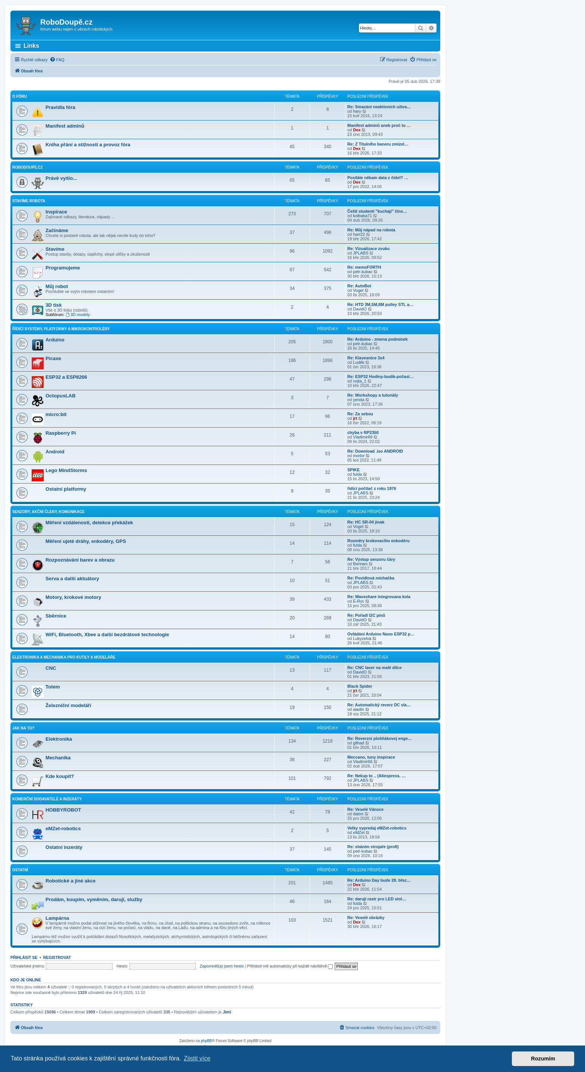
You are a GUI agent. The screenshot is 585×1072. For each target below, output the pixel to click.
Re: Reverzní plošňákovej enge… (379, 738)
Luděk (358, 362)
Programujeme (63, 268)
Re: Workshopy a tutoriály (372, 395)
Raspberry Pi (61, 433)
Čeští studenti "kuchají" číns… (377, 211)
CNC (51, 668)
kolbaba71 (362, 215)
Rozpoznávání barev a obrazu (80, 560)
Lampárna (57, 918)
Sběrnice (56, 616)
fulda (357, 474)
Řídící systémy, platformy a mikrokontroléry (61, 329)
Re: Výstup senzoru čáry (371, 559)
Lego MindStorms (66, 470)
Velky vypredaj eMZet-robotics (376, 828)
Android (55, 451)
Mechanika (58, 757)
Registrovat (57, 957)
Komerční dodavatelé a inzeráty (47, 799)
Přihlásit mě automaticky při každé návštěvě (290, 966)
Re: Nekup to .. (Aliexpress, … (376, 775)
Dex (356, 130)
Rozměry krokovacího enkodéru (378, 540)
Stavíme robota (28, 201)
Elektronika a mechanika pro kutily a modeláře (63, 657)
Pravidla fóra (60, 107)
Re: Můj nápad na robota (371, 230)
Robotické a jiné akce (71, 881)
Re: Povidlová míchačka (370, 578)
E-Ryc (358, 601)
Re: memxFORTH (364, 267)
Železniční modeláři (68, 705)
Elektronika (59, 739)
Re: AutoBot (359, 286)
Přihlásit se (23, 957)
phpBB (206, 1041)
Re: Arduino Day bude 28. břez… (379, 880)
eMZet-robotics (63, 828)
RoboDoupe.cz (27, 167)
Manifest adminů (65, 126)
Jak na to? (23, 728)
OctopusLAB (61, 396)
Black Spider (359, 686)
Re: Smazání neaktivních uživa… (379, 106)
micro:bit (56, 414)
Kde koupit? (60, 776)
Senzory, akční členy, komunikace (48, 512)
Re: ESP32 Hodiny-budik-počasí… (380, 376)
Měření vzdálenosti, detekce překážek (89, 522)
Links (31, 46)
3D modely (78, 314)
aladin (358, 709)
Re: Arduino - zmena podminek (377, 339)
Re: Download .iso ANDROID (375, 451)
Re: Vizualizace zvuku (368, 248)
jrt (355, 418)
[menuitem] (57, 59)
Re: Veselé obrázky (366, 917)
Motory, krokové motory (73, 597)
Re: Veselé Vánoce (365, 809)
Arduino (55, 340)
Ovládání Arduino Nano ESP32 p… (380, 634)
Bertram (360, 564)
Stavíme (55, 249)
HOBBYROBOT (63, 810)
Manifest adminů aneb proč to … (379, 125)
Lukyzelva (362, 638)
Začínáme (57, 230)
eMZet (359, 832)
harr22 (359, 234)
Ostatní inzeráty (64, 847)
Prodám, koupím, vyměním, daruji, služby (94, 899)
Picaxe (53, 358)
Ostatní (20, 870)
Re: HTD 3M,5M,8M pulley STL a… (380, 304)
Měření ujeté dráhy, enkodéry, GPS (86, 541)
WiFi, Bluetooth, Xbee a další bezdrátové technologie (107, 634)
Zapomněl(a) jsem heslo (222, 966)
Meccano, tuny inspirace (371, 757)
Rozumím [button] (543, 1059)
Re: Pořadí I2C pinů (366, 615)
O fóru (19, 96)
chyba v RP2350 (363, 432)
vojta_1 (359, 381)
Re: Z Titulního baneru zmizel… (378, 144)
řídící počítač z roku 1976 (371, 488)
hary (357, 111)
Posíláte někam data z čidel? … (377, 177)
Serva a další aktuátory (72, 578)
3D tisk (54, 305)
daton (358, 814)
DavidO (360, 309)
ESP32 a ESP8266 (66, 377)
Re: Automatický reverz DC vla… (379, 705)
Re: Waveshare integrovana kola (378, 596)
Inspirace (56, 212)
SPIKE (353, 470)
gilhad (358, 743)
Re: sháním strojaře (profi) (373, 846)
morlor (359, 455)
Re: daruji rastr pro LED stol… (376, 899)
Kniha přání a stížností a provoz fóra (88, 144)
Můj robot (57, 286)
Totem (53, 687)
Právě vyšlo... (61, 178)
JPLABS (360, 253)
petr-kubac (362, 271)
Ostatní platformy (66, 489)
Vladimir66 (362, 437)
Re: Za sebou (360, 414)
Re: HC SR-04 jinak (365, 522)
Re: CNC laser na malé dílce (374, 667)
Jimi (227, 1012)
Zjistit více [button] (197, 1058)
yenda (358, 399)
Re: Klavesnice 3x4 (366, 358)
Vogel (358, 290)
